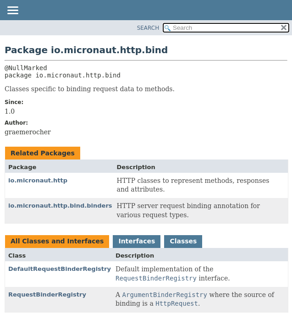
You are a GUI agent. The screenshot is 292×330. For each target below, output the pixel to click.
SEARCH (148, 28)
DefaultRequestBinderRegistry (59, 268)
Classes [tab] (183, 241)
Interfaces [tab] (136, 241)
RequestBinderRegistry (47, 294)
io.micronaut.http (37, 180)
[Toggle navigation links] (12, 11)
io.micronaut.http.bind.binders (60, 205)
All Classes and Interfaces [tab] (57, 241)
